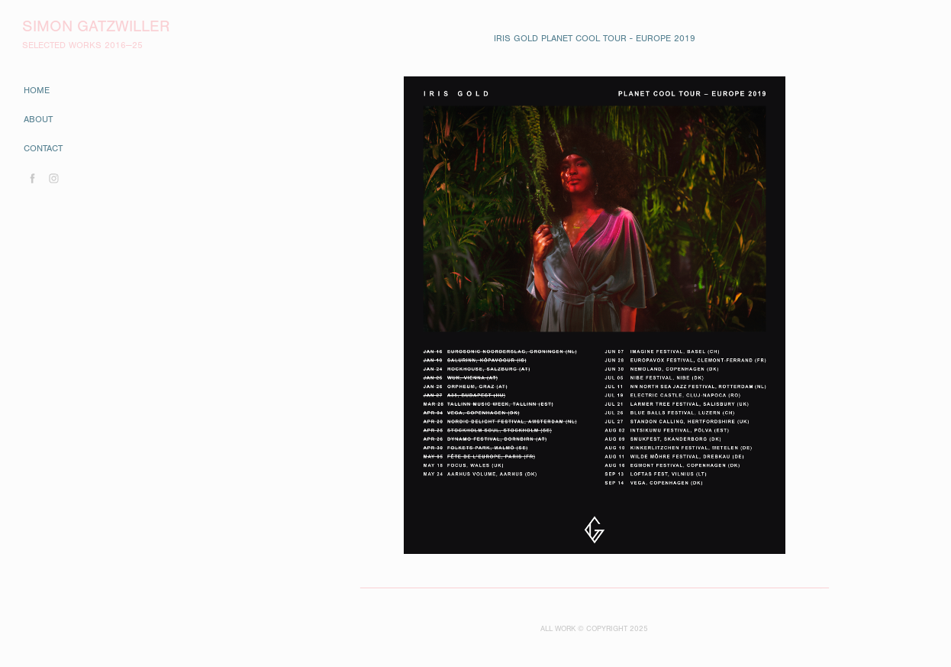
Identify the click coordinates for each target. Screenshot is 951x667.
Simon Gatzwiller (95, 26)
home (37, 90)
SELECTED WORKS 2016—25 (82, 45)
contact (43, 148)
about (38, 119)
